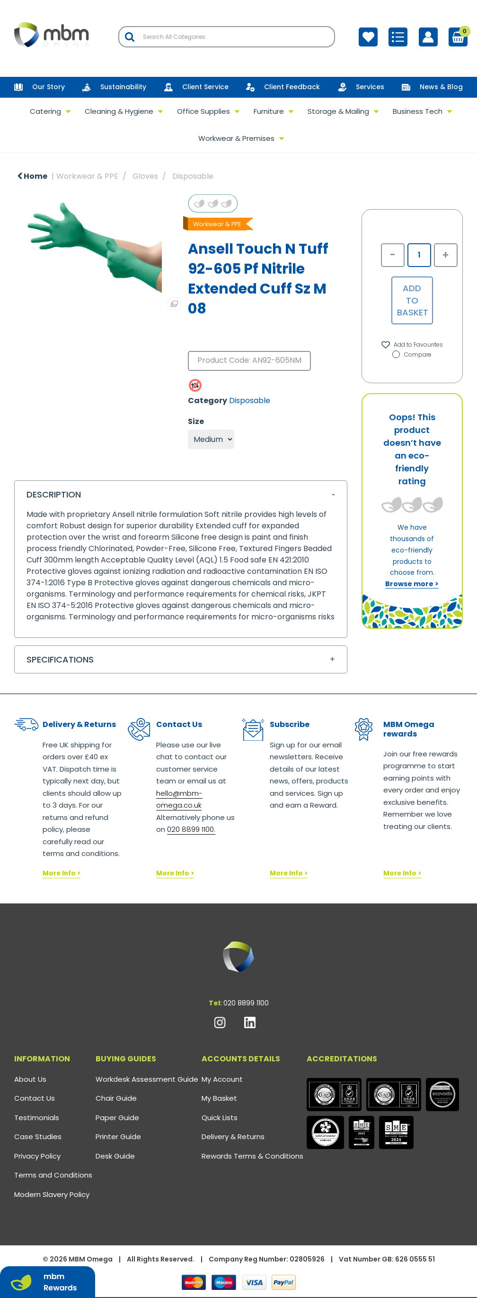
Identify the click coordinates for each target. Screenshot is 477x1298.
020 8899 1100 (246, 1003)
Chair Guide (116, 1098)
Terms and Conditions (53, 1175)
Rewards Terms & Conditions (252, 1156)
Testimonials (36, 1118)
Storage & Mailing (338, 111)
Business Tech (417, 111)
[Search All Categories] (226, 36)
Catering (45, 111)
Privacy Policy (37, 1156)
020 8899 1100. (191, 829)
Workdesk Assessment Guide (147, 1079)
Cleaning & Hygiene (119, 111)
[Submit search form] (129, 37)
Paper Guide (117, 1118)
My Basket (219, 1098)
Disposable (192, 176)
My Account (222, 1079)
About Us (30, 1079)
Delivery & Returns (233, 1137)
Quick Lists (220, 1118)
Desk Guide (115, 1156)
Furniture (269, 111)
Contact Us (34, 1098)
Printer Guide (118, 1137)
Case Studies (38, 1137)
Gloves (145, 176)
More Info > (61, 873)
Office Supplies (203, 111)
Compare (412, 354)
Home (32, 176)
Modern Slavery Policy (51, 1194)
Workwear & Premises (236, 138)
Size (196, 421)
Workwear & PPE (87, 176)
